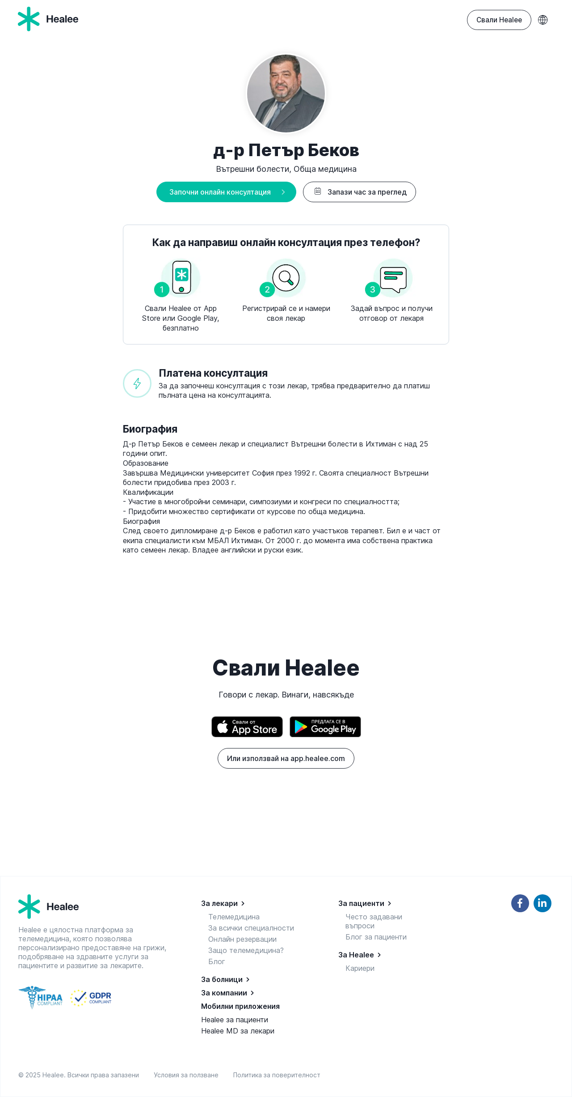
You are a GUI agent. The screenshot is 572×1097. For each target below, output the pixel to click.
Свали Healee (499, 20)
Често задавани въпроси (373, 921)
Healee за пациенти (234, 1019)
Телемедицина (234, 916)
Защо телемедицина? (246, 950)
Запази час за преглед (359, 191)
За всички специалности (251, 927)
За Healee (356, 954)
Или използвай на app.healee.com (286, 758)
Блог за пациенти (376, 936)
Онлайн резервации (242, 939)
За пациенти (361, 903)
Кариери (359, 968)
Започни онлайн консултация (220, 191)
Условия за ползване (188, 1075)
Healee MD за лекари (237, 1030)
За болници (222, 979)
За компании (224, 992)
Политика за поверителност (276, 1075)
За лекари (219, 903)
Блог (216, 961)
